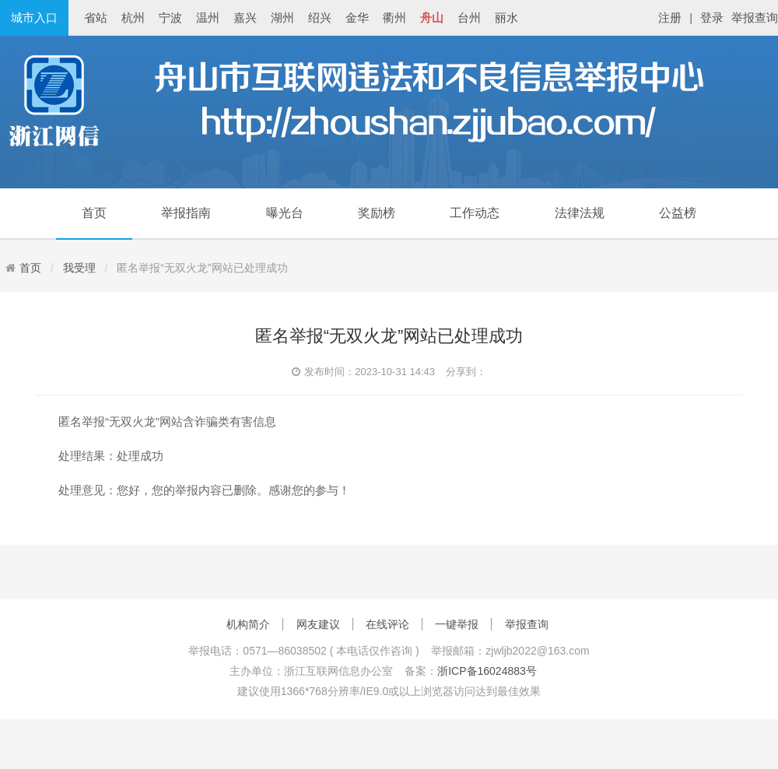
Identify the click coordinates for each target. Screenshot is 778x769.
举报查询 (754, 17)
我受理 (79, 268)
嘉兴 (245, 17)
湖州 (282, 17)
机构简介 (248, 624)
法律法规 (580, 212)
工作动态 (474, 212)
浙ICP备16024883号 (487, 671)
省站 (95, 17)
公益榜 (677, 212)
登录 (712, 17)
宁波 (170, 17)
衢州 (394, 17)
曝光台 (284, 212)
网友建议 (318, 624)
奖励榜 (376, 212)
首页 (94, 212)
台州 (469, 17)
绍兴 (319, 17)
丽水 (506, 17)
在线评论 (387, 624)
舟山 (431, 17)
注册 (670, 17)
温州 (207, 17)
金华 (357, 17)
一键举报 (456, 624)
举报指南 (186, 212)
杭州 (133, 17)
